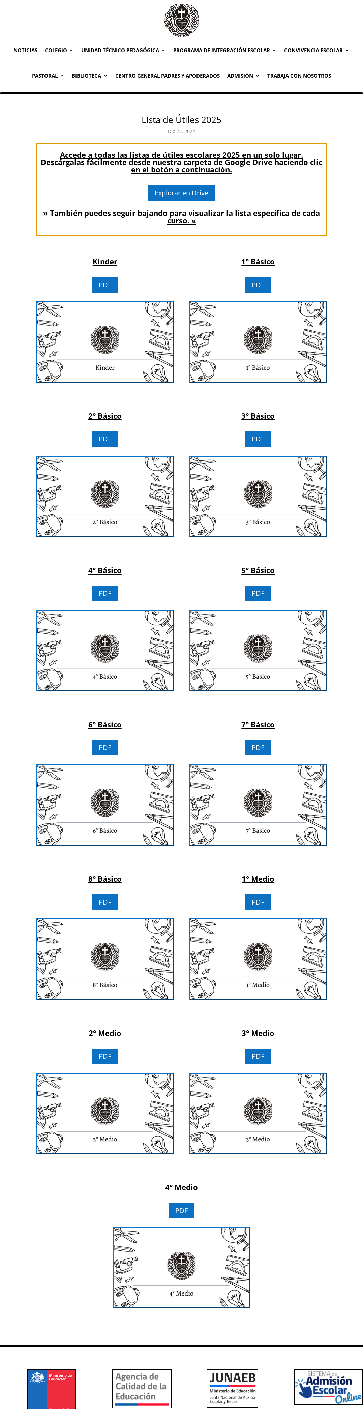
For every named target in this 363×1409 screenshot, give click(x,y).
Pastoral (45, 75)
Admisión (240, 75)
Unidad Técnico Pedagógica (120, 50)
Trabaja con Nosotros (299, 75)
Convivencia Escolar (313, 50)
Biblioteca (86, 75)
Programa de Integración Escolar (221, 50)
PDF (105, 284)
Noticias (25, 50)
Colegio (56, 50)
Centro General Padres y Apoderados (167, 75)
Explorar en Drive (181, 192)
